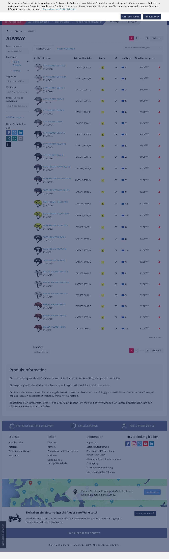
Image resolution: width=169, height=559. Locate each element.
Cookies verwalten (130, 16)
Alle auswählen (152, 16)
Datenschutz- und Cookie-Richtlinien (59, 9)
